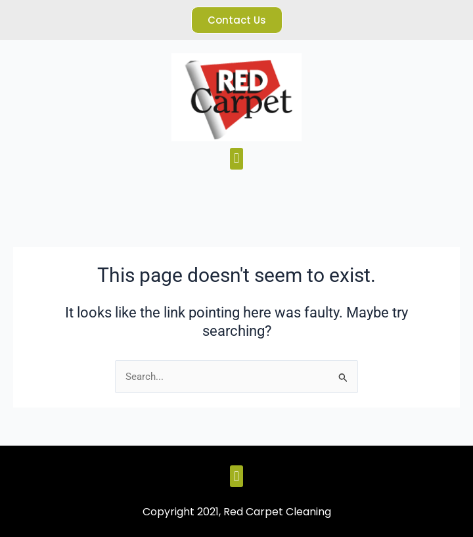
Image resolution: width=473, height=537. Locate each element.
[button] (236, 159)
